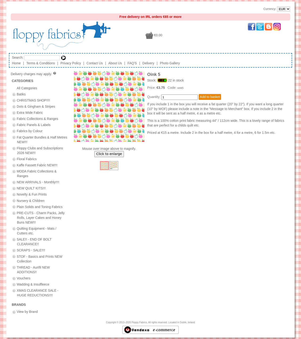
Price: (152, 88)
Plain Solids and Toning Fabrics (40, 206)
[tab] (14, 94)
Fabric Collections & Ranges (37, 119)
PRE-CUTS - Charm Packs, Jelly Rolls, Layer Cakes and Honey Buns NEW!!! (41, 217)
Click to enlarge (109, 154)
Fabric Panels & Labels (34, 125)
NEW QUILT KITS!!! (31, 188)
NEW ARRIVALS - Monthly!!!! (38, 182)
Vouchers (23, 278)
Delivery (148, 63)
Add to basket (210, 97)
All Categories (27, 88)
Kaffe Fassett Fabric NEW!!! (37, 165)
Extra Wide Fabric (30, 112)
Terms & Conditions (40, 63)
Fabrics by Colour (30, 131)
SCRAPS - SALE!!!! (31, 250)
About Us (115, 63)
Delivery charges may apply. (34, 74)
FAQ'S (132, 63)
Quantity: (153, 97)
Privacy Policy (70, 63)
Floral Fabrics (27, 159)
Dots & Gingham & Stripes (36, 106)
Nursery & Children (30, 200)
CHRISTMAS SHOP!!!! (33, 100)
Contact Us (95, 63)
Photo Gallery (170, 63)
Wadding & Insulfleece (33, 284)
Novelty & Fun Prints (32, 194)
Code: (172, 88)
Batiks (21, 94)
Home (16, 63)
